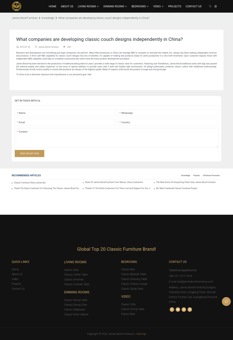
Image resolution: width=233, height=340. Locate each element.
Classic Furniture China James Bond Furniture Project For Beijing (29, 182)
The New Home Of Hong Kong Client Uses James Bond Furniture (186, 182)
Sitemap (141, 333)
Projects (196, 175)
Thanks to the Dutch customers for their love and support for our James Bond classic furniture (117, 188)
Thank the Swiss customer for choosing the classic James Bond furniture (46, 188)
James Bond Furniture (24, 17)
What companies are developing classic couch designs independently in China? (103, 17)
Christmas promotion (211, 175)
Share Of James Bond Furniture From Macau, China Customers (114, 182)
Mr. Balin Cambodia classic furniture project (176, 188)
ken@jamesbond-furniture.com (195, 281)
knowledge (48, 17)
